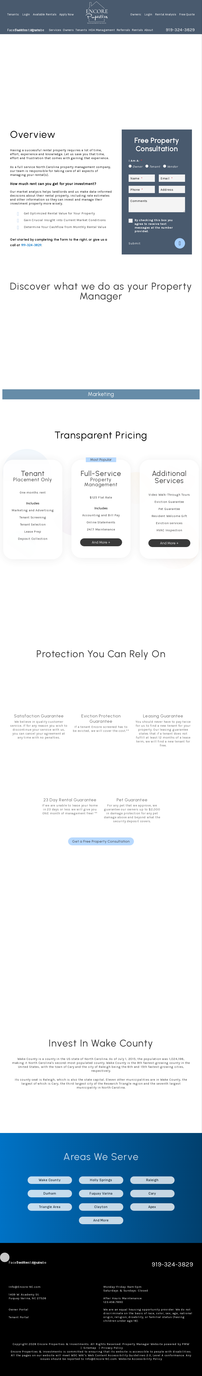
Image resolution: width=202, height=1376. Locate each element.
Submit (134, 243)
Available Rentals (45, 15)
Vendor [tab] (172, 166)
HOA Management (102, 30)
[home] (97, 13)
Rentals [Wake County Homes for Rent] (137, 30)
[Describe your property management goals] (157, 204)
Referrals (123, 30)
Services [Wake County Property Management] (55, 30)
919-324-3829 (179, 30)
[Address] (172, 189)
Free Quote (187, 15)
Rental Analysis (165, 15)
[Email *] (172, 178)
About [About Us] (148, 30)
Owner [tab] (137, 166)
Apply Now (66, 15)
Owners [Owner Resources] (68, 30)
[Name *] (142, 178)
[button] (10, 30)
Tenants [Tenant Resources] (81, 30)
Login (26, 15)
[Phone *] (142, 189)
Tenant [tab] (154, 166)
